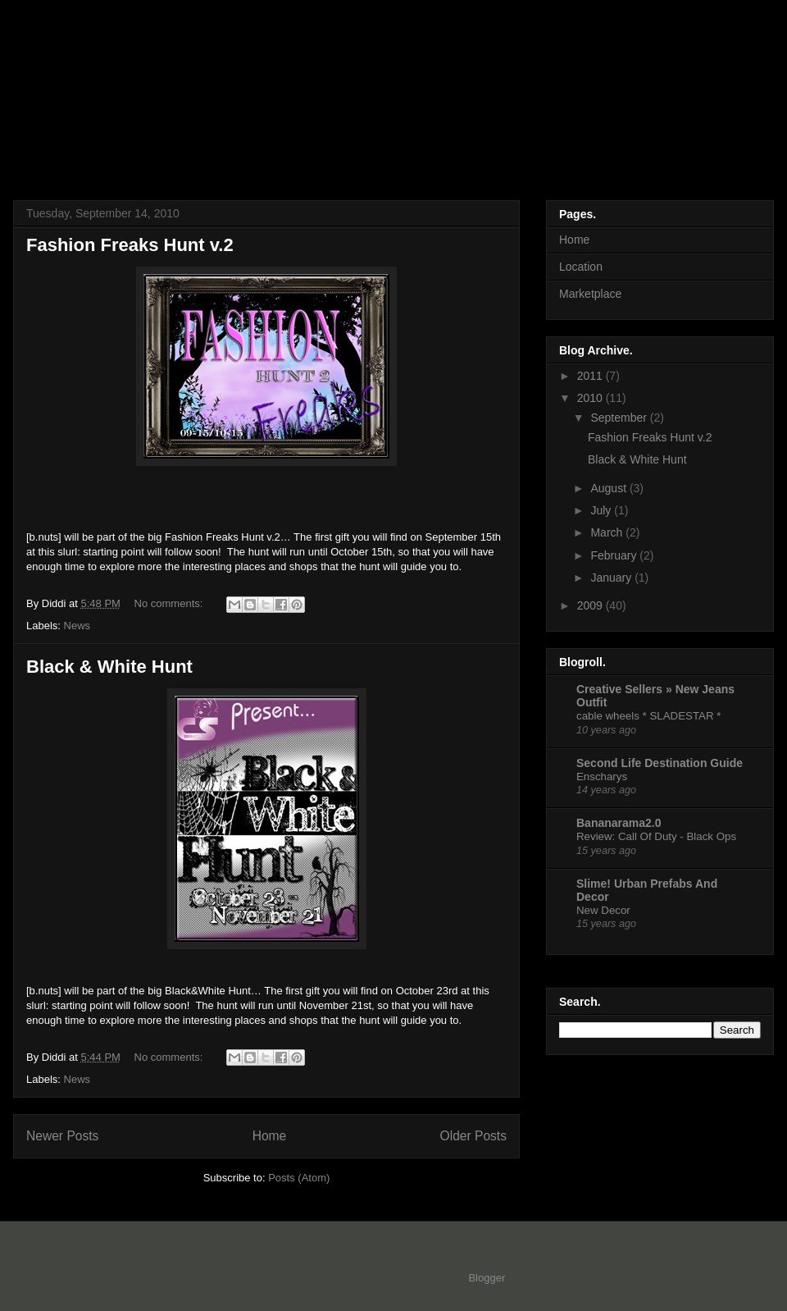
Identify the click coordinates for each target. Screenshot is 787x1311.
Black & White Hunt (109, 666)
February (614, 555)
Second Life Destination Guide (659, 763)
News (77, 625)
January (612, 577)
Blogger (486, 1278)
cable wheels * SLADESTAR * (648, 716)
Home (269, 1136)
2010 (591, 397)
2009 (591, 605)
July (602, 510)
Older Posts (473, 1136)
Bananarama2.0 (619, 822)
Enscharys (601, 776)
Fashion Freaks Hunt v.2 (130, 245)
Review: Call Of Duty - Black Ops (656, 836)
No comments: (170, 603)
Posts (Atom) (299, 1178)
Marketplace (590, 293)
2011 (591, 375)
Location (581, 266)
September (619, 417)
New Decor (603, 910)
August (609, 488)
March (608, 532)
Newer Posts (62, 1136)
